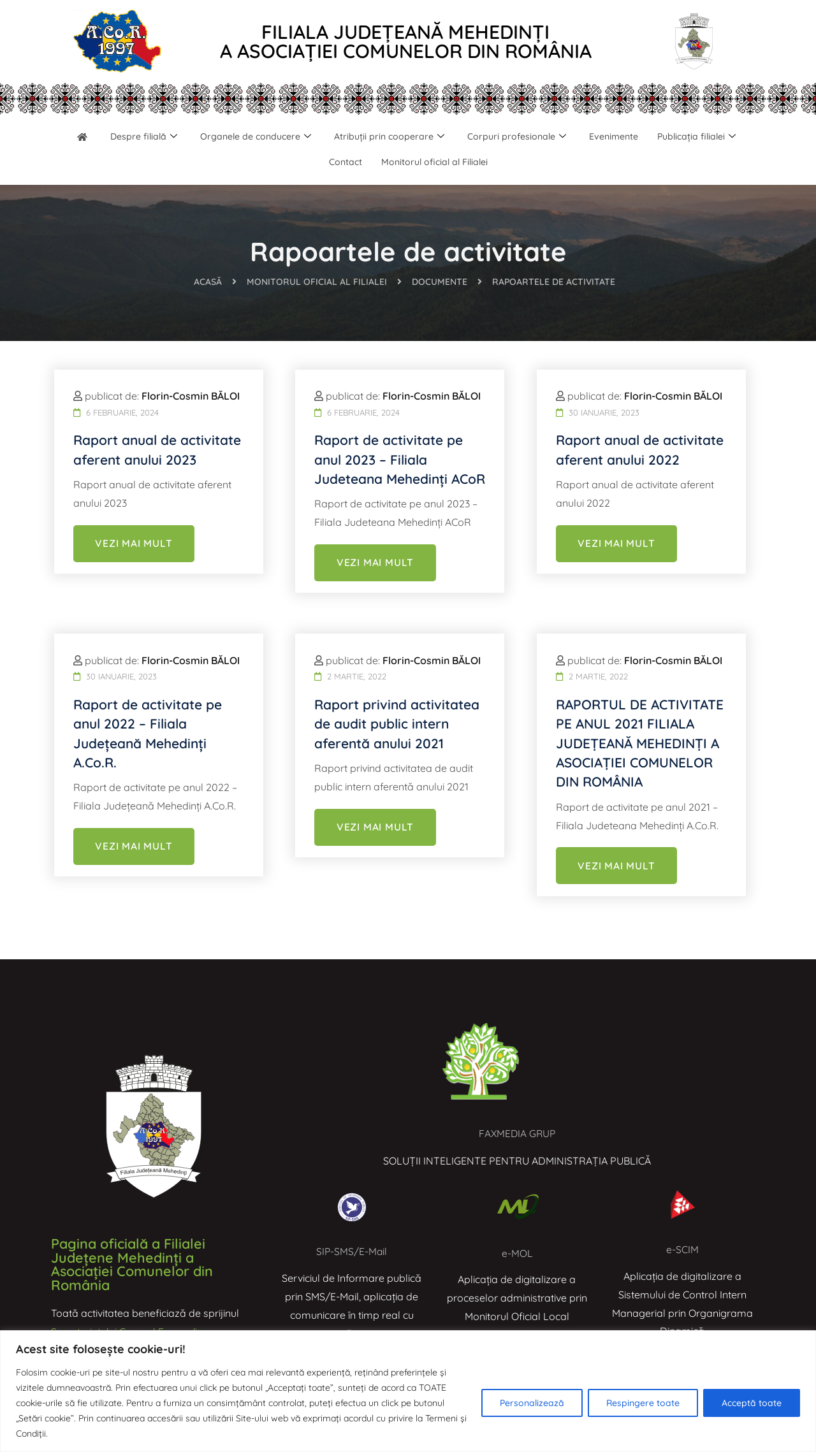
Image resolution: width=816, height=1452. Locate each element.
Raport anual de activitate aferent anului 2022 (635, 472)
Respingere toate (643, 1403)
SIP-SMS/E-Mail (352, 1251)
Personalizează (532, 1403)
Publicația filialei (313, 162)
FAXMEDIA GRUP (517, 1133)
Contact (395, 163)
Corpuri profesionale (572, 137)
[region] (408, 1391)
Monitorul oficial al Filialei (488, 163)
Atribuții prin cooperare (441, 137)
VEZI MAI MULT (134, 576)
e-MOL (516, 1253)
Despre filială (185, 137)
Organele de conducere (302, 137)
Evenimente (673, 137)
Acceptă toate (752, 1403)
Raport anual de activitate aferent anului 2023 (152, 472)
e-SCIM (682, 1249)
